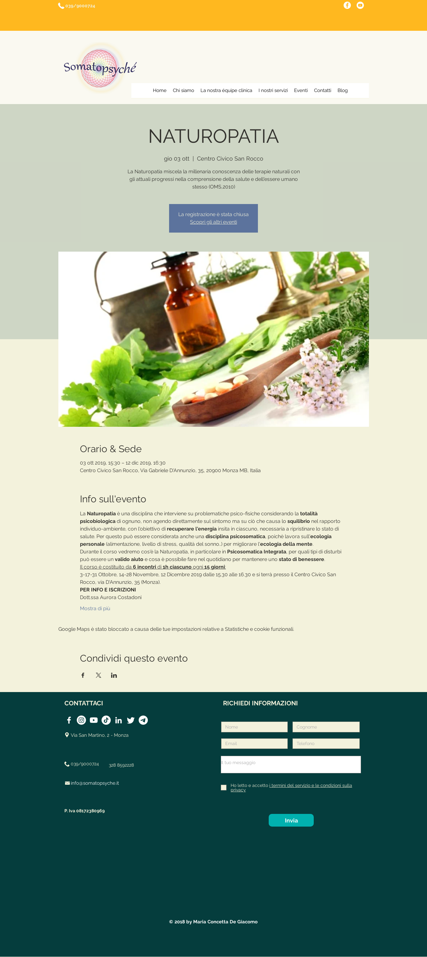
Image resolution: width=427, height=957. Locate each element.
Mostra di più (95, 608)
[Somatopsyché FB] (69, 720)
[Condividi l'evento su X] (98, 675)
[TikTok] (106, 720)
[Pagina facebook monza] (347, 5)
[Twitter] (130, 720)
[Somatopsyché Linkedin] (118, 720)
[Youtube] (93, 720)
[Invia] (291, 820)
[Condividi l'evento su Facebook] (83, 675)
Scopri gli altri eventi (213, 222)
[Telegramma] (143, 720)
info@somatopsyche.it (95, 783)
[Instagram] (81, 720)
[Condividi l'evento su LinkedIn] (114, 675)
